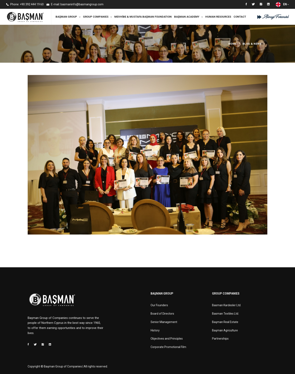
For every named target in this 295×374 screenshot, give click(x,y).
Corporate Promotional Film (168, 347)
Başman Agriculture (225, 330)
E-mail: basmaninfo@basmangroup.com (75, 4)
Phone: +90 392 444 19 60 (25, 4)
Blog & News (252, 43)
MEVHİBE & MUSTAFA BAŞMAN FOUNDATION (143, 16)
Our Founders (159, 305)
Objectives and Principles (167, 338)
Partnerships (220, 338)
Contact (240, 16)
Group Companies (95, 16)
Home (232, 43)
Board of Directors (162, 313)
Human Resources (218, 16)
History (155, 330)
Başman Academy (186, 16)
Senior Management (164, 322)
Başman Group (66, 16)
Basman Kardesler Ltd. (226, 305)
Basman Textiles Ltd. (225, 313)
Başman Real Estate (225, 322)
